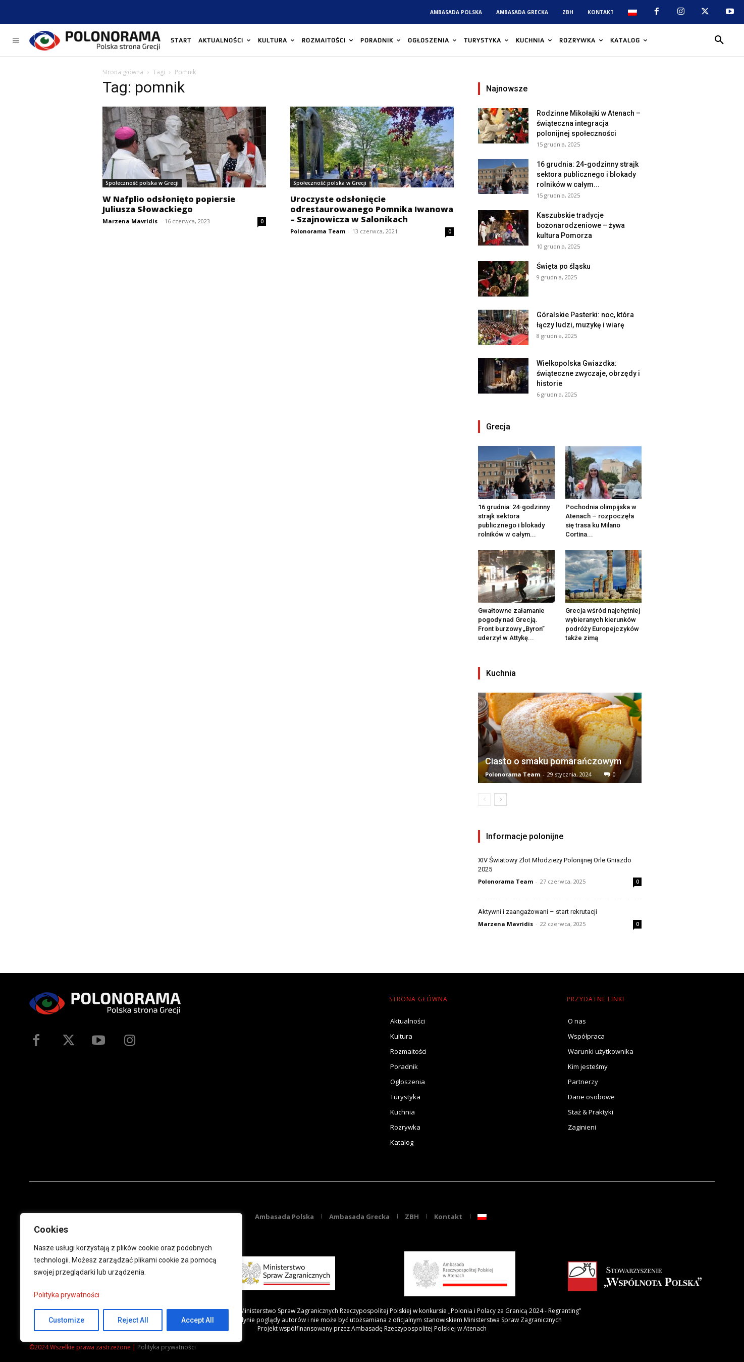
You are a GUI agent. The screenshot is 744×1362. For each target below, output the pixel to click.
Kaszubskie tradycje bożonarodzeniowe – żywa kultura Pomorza (581, 225)
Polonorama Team (317, 231)
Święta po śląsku (564, 266)
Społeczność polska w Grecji (142, 182)
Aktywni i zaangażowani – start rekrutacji (537, 911)
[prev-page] (484, 799)
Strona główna (122, 72)
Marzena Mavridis (129, 221)
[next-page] (500, 799)
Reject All (133, 1320)
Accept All (197, 1320)
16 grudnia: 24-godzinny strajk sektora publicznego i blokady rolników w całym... (588, 174)
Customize (66, 1320)
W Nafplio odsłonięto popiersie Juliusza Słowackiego (168, 204)
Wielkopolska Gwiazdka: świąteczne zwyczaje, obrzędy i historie (588, 373)
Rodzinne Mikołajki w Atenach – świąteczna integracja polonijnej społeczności (589, 123)
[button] (719, 40)
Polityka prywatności (66, 1295)
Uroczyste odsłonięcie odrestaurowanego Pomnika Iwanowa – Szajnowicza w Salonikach (371, 209)
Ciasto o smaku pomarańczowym (553, 761)
